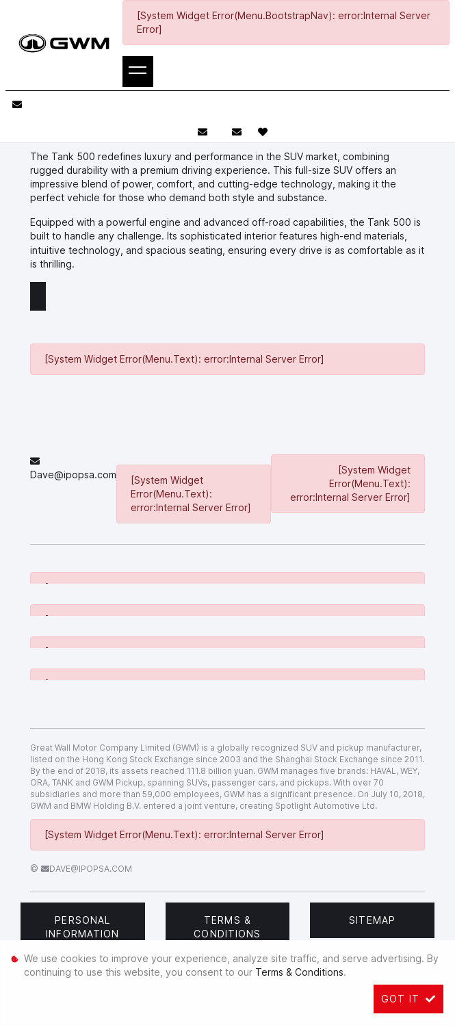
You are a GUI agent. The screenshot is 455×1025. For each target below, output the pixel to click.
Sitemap (372, 920)
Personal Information (82, 926)
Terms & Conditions (227, 926)
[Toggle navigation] (137, 71)
